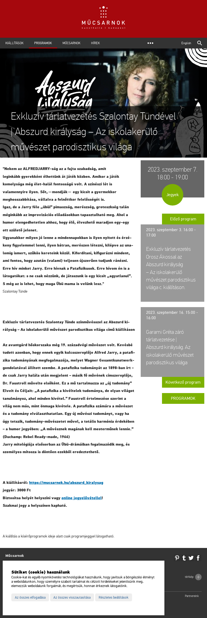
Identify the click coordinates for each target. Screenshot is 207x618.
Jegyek (172, 194)
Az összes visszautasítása (72, 597)
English (186, 43)
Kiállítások (14, 43)
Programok (43, 43)
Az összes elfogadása (30, 597)
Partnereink (192, 596)
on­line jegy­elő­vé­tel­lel (81, 498)
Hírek (95, 43)
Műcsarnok (71, 43)
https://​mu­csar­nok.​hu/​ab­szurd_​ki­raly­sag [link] (66, 482)
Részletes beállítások (114, 597)
